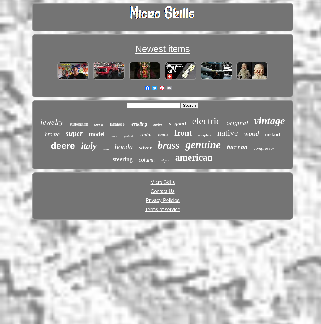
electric (206, 121)
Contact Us (162, 191)
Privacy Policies (163, 200)
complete (204, 135)
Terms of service (162, 209)
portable (129, 136)
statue (162, 135)
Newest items (162, 49)
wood (251, 133)
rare (106, 149)
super (74, 133)
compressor (263, 148)
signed (177, 124)
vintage (269, 120)
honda (124, 147)
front (183, 132)
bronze (52, 134)
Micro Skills (163, 182)
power (99, 124)
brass (169, 145)
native (227, 132)
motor (158, 124)
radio (145, 134)
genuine (203, 145)
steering (123, 159)
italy (89, 146)
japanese (117, 124)
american (193, 157)
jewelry (51, 122)
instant (272, 134)
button (237, 147)
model (97, 134)
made (114, 136)
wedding (139, 123)
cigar (165, 160)
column (147, 160)
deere (63, 146)
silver (145, 147)
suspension (79, 124)
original (237, 122)
